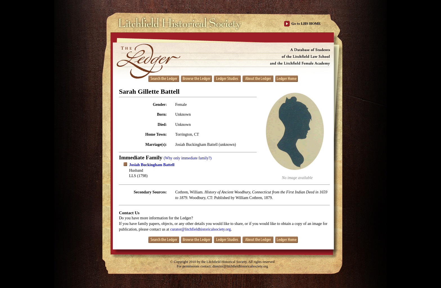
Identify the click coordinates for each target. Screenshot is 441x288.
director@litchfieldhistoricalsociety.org (240, 266)
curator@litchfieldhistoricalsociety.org (200, 229)
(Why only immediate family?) (188, 158)
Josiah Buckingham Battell (151, 165)
